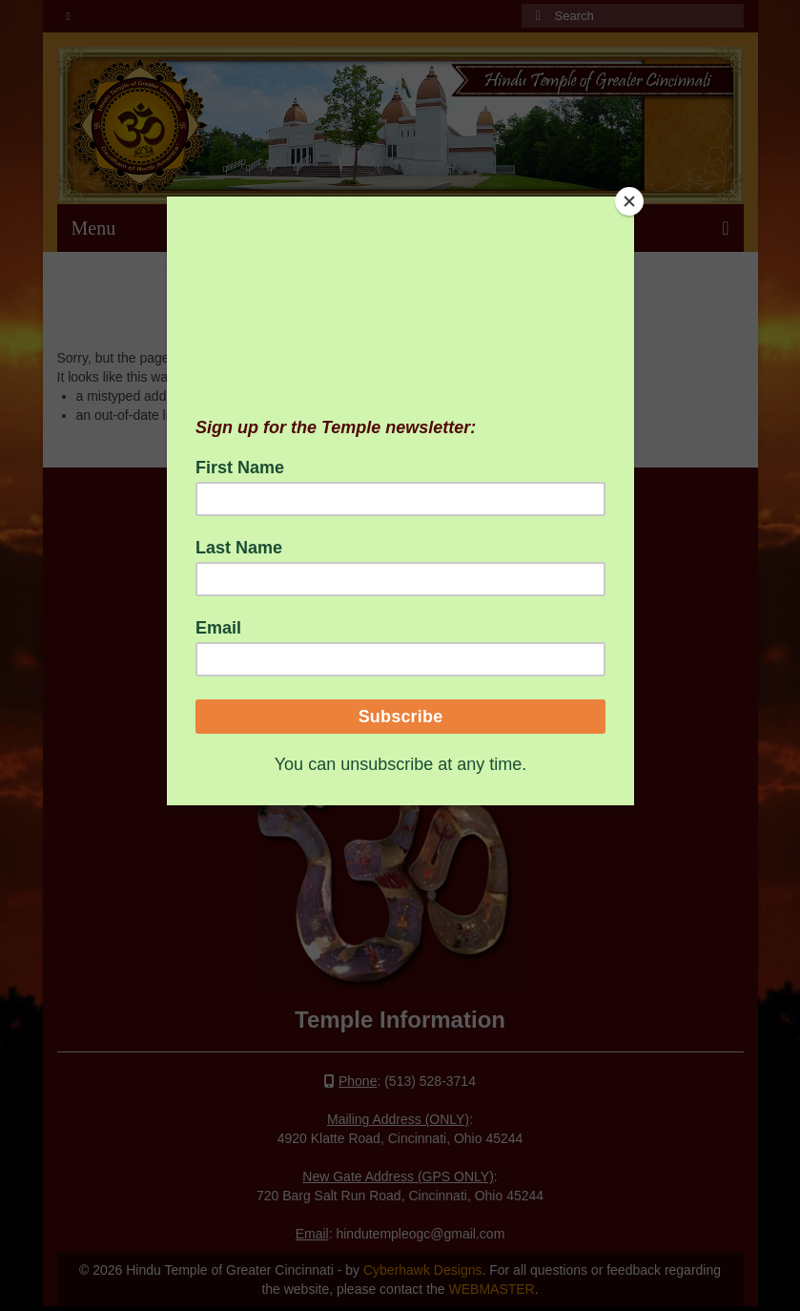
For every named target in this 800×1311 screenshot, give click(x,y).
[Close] (629, 201)
